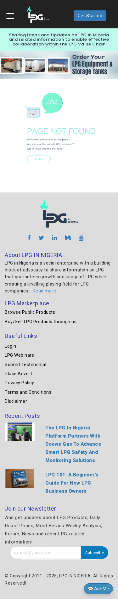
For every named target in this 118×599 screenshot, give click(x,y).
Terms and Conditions (28, 392)
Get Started (90, 15)
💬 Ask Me (98, 588)
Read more (44, 290)
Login (10, 346)
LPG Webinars (19, 355)
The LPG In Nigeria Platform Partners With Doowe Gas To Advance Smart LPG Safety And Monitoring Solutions (73, 444)
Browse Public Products (30, 312)
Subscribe (94, 552)
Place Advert (18, 373)
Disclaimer (16, 401)
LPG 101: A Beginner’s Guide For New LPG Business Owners (71, 483)
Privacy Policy (19, 382)
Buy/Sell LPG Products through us (40, 321)
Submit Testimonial (25, 364)
